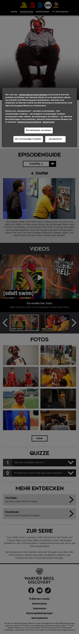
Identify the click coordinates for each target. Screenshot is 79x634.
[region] (39, 117)
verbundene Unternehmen (33, 95)
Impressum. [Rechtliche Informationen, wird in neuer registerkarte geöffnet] (49, 122)
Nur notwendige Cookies (28, 139)
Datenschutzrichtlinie (29, 122)
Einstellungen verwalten (38, 130)
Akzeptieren (55, 139)
